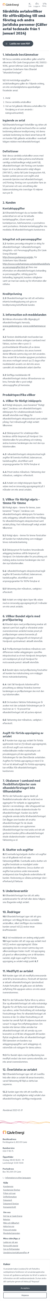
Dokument (7, 1200)
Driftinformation (10, 1197)
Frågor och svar (9, 1193)
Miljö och (11, 1223)
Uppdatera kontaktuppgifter (16, 1252)
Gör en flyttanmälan (11, 1249)
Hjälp (5, 1183)
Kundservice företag (11, 1190)
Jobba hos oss (8, 1226)
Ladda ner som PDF (18, 43)
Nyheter (6, 1219)
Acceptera (25, 1288)
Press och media (9, 1230)
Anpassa (25, 1295)
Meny (44, 4)
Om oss (7, 1212)
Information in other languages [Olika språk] (18, 1178)
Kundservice (8, 1186)
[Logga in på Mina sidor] (36, 4)
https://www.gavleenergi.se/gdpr (18, 257)
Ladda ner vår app (10, 1242)
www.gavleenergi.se (12, 326)
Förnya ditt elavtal (10, 1246)
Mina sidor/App (11, 1238)
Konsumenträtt (9, 1207)
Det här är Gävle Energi (12, 1216)
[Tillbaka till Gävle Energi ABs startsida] (15, 4)
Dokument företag (11, 1203)
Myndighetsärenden (11, 1233)
